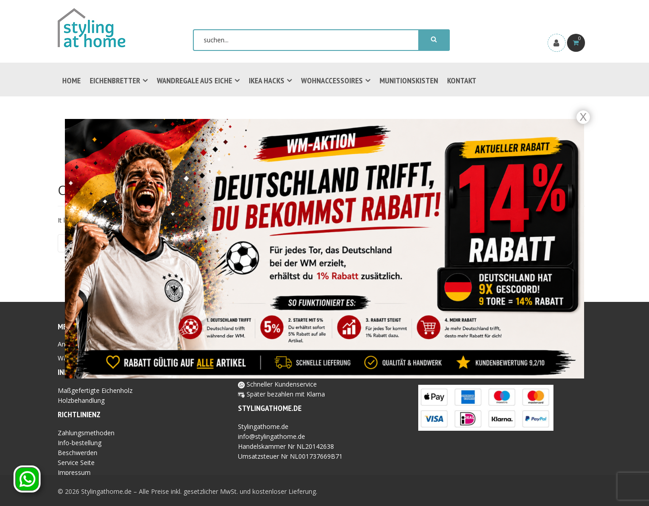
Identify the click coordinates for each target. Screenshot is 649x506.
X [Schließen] (583, 117)
